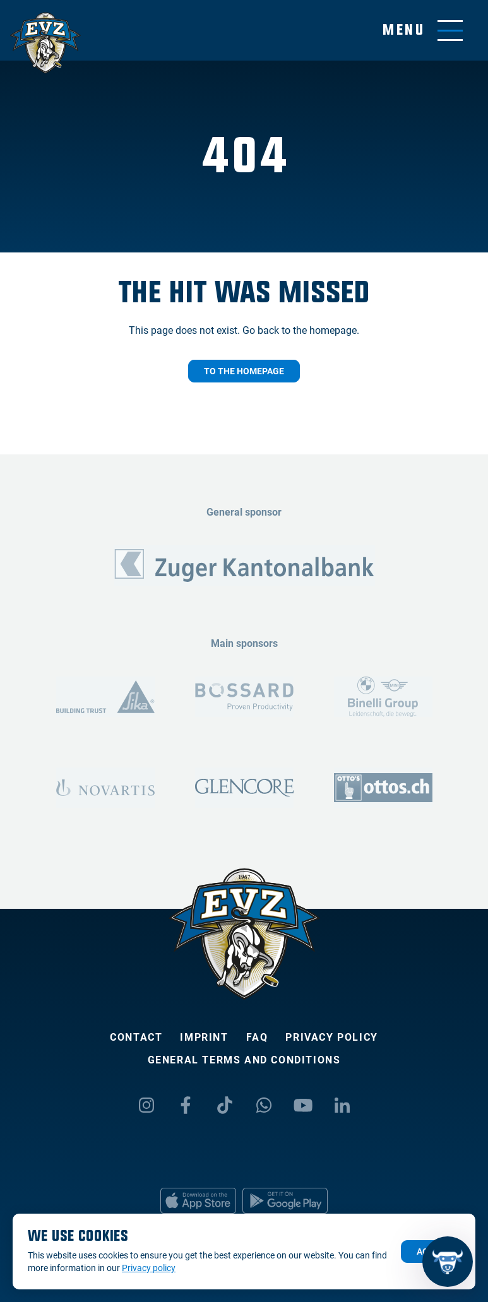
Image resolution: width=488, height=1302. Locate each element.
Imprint (204, 1037)
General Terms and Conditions (244, 1060)
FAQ (257, 1037)
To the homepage (244, 371)
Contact (136, 1037)
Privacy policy (331, 1037)
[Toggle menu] (423, 30)
